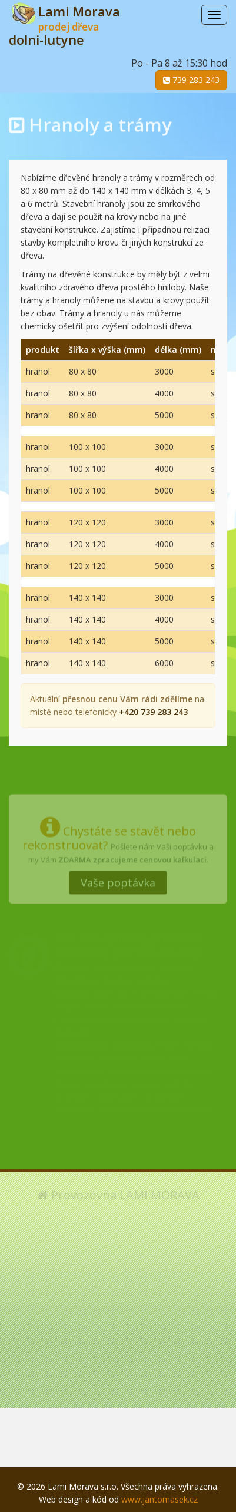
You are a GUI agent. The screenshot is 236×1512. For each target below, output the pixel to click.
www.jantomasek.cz (159, 1499)
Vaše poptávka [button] (118, 879)
